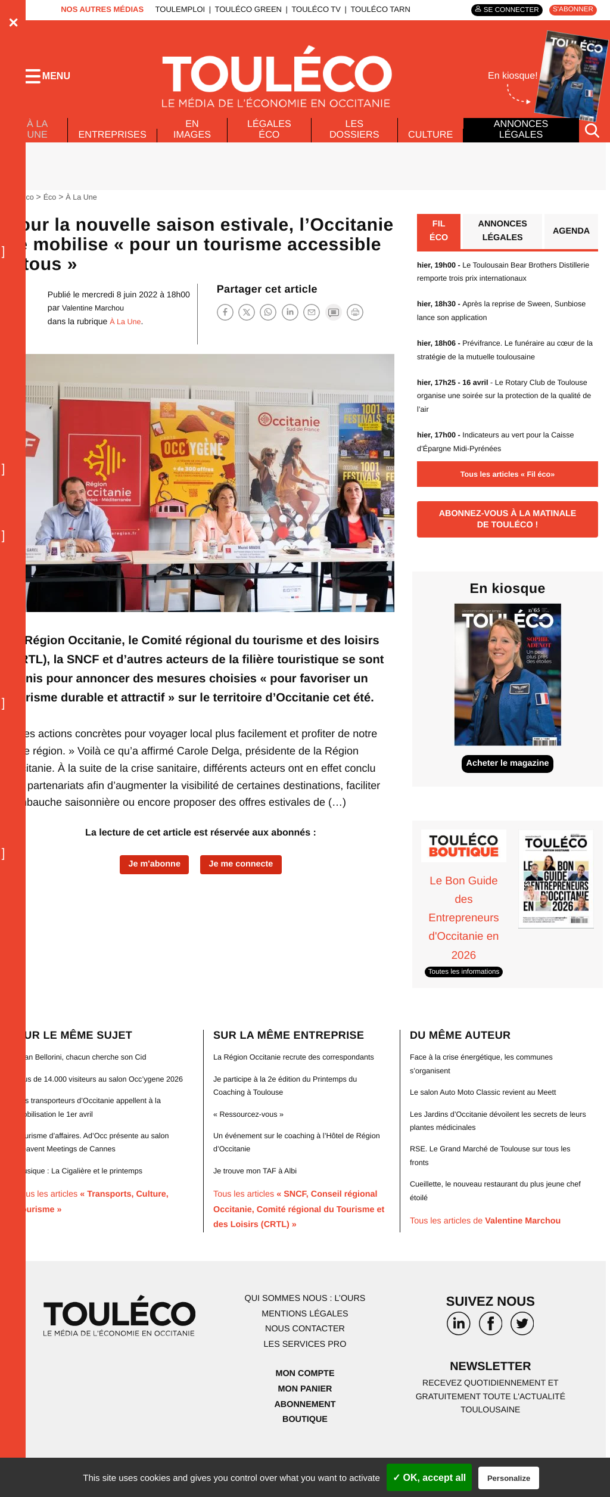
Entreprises (114, 147)
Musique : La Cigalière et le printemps (87, 1210)
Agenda (569, 245)
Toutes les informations (468, 997)
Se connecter (501, 9)
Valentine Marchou (96, 320)
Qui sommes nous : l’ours (305, 1338)
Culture (429, 147)
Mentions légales (305, 1354)
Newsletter (491, 1408)
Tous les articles (300, 1249)
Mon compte (305, 1413)
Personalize (508, 1478)
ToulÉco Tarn (373, 9)
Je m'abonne (149, 877)
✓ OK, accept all (429, 1478)
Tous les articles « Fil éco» (507, 489)
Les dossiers (351, 141)
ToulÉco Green (240, 9)
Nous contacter (304, 1369)
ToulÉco (22, 208)
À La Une (36, 138)
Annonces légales (520, 141)
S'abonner (569, 9)
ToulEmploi (173, 9)
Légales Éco (270, 141)
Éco (53, 208)
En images (196, 141)
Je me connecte (245, 877)
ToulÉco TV (309, 9)
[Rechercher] (592, 142)
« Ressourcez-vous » (252, 1154)
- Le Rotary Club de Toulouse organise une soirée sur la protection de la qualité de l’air (502, 411)
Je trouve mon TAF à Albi (259, 1210)
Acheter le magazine (508, 789)
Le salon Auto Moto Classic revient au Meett (491, 1118)
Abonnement (305, 1444)
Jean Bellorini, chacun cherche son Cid (89, 1083)
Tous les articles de (494, 1248)
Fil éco (438, 245)
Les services (305, 1384)
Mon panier (305, 1429)
